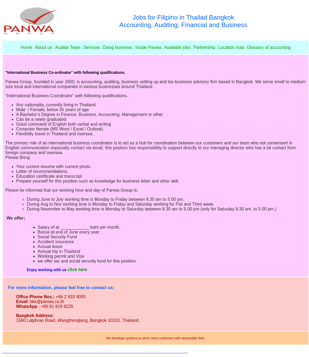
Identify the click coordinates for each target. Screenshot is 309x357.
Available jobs (177, 47)
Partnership (204, 47)
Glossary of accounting (269, 47)
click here (77, 269)
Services (91, 47)
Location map (231, 47)
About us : (44, 47)
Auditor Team (67, 47)
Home (26, 47)
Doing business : (118, 47)
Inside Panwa (148, 47)
